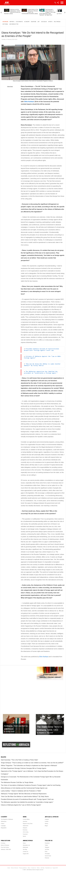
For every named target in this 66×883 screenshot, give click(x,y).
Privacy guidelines (23, 867)
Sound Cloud (48, 855)
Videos (38, 867)
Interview (5, 21)
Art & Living (25, 832)
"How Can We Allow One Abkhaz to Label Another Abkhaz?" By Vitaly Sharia (25, 796)
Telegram (47, 847)
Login (55, 2)
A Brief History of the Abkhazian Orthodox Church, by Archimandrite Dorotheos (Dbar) (30, 11)
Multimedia (57, 21)
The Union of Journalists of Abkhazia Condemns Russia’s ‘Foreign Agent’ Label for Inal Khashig (30, 785)
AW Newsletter (13, 24)
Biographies (3, 827)
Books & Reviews (5, 845)
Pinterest (47, 858)
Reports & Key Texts (27, 823)
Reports (12, 21)
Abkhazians (3, 821)
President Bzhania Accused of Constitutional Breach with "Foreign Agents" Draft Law (27, 799)
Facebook (47, 843)
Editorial (5, 24)
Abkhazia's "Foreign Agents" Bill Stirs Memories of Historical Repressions (24, 793)
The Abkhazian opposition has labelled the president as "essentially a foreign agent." (27, 802)
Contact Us (25, 851)
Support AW (26, 853)
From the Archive (5, 847)
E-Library (3, 843)
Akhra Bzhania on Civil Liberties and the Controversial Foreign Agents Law (24, 788)
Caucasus (44, 21)
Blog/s (46, 825)
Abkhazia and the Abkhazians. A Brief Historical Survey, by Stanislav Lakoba (12, 11)
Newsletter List (26, 845)
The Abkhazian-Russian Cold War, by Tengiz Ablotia (17, 782)
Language (3, 825)
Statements (19, 21)
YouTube (47, 849)
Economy (26, 21)
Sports (50, 21)
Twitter (46, 845)
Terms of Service (14, 867)
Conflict (46, 821)
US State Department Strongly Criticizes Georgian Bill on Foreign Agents (23, 768)
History (46, 823)
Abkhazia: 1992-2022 (6, 849)
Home (8, 867)
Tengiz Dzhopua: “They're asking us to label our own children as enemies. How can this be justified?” (32, 762)
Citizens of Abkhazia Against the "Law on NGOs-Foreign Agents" (21, 805)
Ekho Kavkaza (29, 101)
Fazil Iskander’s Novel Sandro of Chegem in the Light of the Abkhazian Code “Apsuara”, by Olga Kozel (47, 12)
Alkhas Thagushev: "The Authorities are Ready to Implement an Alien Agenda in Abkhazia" (29, 765)
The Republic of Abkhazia (7, 819)
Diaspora (33, 21)
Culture (2, 823)
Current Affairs (26, 819)
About (24, 843)
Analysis (47, 819)
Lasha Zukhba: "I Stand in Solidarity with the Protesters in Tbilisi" (21, 791)
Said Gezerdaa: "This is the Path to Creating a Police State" (19, 760)
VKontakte (47, 853)
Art (39, 21)
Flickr (46, 851)
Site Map (25, 849)
